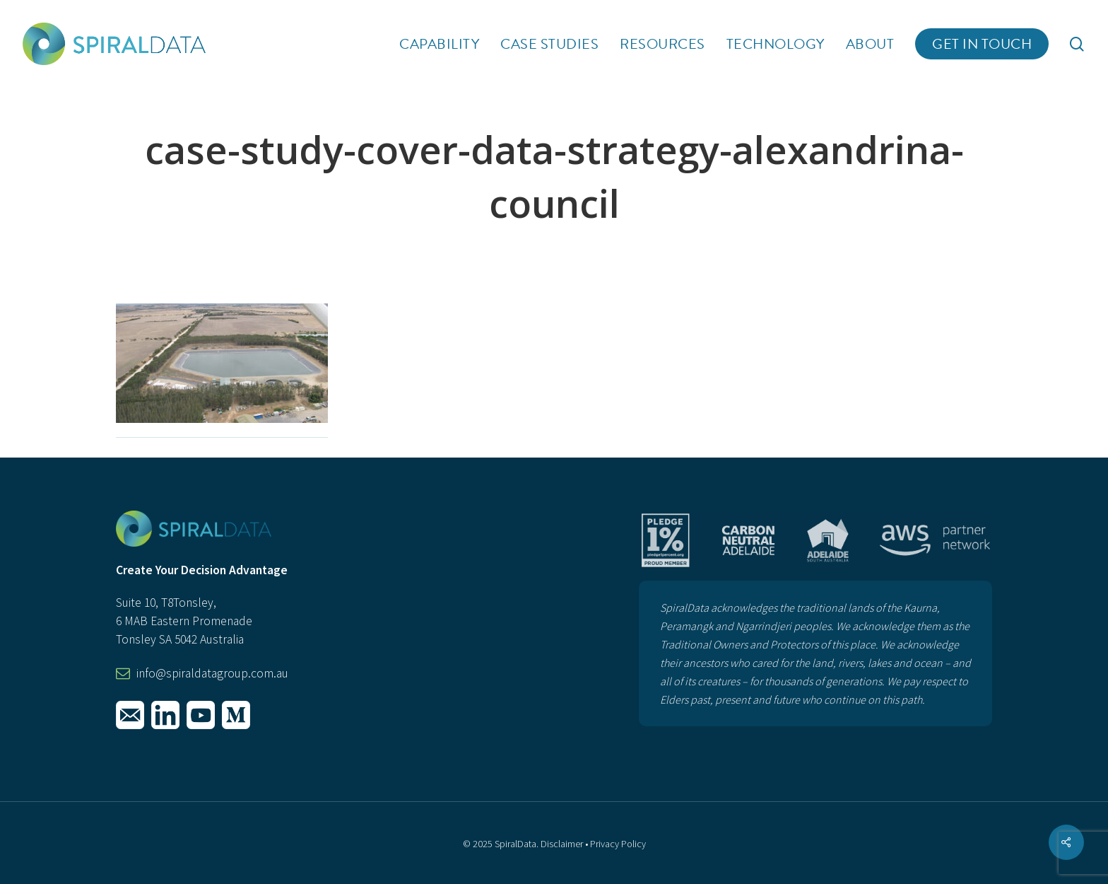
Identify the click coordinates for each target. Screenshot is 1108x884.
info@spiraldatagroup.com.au (212, 673)
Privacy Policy (618, 843)
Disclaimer (562, 843)
